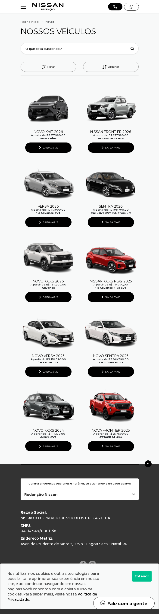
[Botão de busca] (132, 48)
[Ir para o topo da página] (148, 463)
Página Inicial (30, 22)
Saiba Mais (50, 147)
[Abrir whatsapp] (131, 6)
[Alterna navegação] (24, 6)
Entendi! (141, 576)
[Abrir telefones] (115, 6)
